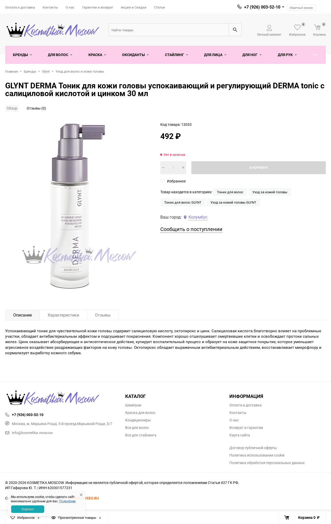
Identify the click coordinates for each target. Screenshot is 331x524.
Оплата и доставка (20, 7)
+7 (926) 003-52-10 (262, 7)
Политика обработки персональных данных (267, 463)
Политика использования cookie (256, 455)
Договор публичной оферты (253, 448)
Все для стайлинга (140, 435)
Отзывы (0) (36, 108)
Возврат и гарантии (246, 427)
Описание (22, 315)
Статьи (159, 7)
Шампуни (133, 405)
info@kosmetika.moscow (29, 432)
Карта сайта (239, 435)
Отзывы (102, 315)
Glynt (46, 71)
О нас (70, 7)
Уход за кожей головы (269, 192)
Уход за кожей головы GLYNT (233, 202)
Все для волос (137, 427)
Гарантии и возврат (97, 7)
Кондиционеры (138, 420)
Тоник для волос (230, 192)
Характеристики (63, 315)
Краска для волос (140, 412)
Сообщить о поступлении (191, 229)
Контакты (50, 7)
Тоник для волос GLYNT (182, 202)
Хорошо (28, 509)
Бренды (30, 71)
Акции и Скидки (133, 7)
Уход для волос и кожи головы (80, 71)
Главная (11, 71)
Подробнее (67, 501)
